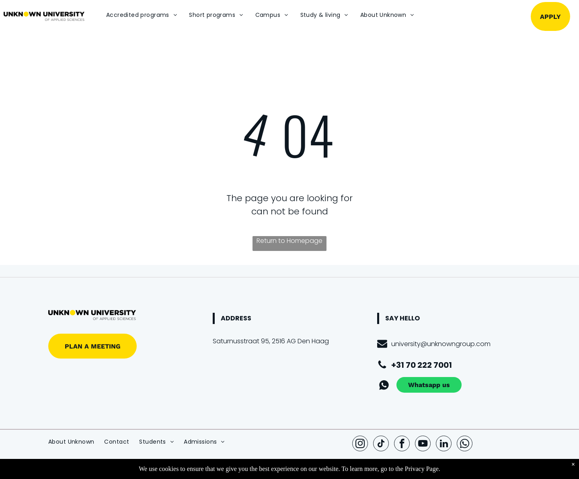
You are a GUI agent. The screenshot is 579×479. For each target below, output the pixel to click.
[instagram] (360, 444)
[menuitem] (141, 15)
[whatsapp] (464, 444)
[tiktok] (381, 444)
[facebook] (402, 444)
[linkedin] (444, 444)
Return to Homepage (289, 240)
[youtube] (423, 444)
